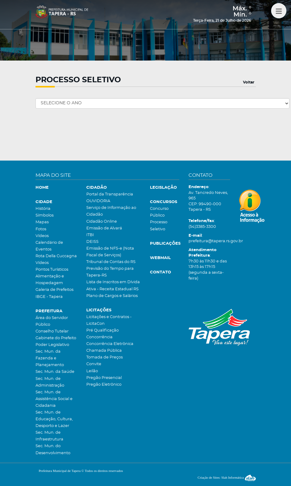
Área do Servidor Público (51, 321)
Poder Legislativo (52, 345)
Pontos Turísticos (51, 270)
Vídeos (42, 236)
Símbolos (44, 215)
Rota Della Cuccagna (56, 256)
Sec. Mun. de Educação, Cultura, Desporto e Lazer (54, 419)
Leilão (92, 371)
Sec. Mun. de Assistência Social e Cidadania (54, 399)
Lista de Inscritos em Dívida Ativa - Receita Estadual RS (113, 285)
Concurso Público (159, 212)
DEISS (92, 242)
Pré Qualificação (102, 330)
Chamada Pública (104, 351)
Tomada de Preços (104, 357)
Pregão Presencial (104, 378)
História (42, 209)
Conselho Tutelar (52, 331)
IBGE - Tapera (49, 297)
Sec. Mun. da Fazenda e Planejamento (49, 358)
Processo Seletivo (158, 225)
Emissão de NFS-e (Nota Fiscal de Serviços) (110, 252)
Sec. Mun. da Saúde (54, 372)
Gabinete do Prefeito (55, 338)
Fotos (40, 229)
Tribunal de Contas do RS (111, 262)
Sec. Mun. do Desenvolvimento (52, 449)
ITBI (90, 235)
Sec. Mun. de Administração (49, 382)
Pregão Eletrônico (103, 385)
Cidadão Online (101, 222)
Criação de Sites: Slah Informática (227, 477)
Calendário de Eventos (49, 246)
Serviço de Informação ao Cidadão (111, 211)
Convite (93, 364)
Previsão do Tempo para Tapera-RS (110, 272)
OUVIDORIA (98, 201)
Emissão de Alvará (104, 228)
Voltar (248, 82)
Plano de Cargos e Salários (112, 296)
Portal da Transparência (109, 194)
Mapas (42, 222)
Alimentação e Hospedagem (49, 279)
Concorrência (99, 337)
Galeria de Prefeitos (54, 290)
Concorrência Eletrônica (109, 344)
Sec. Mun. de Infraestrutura (49, 436)
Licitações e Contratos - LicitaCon (109, 320)
